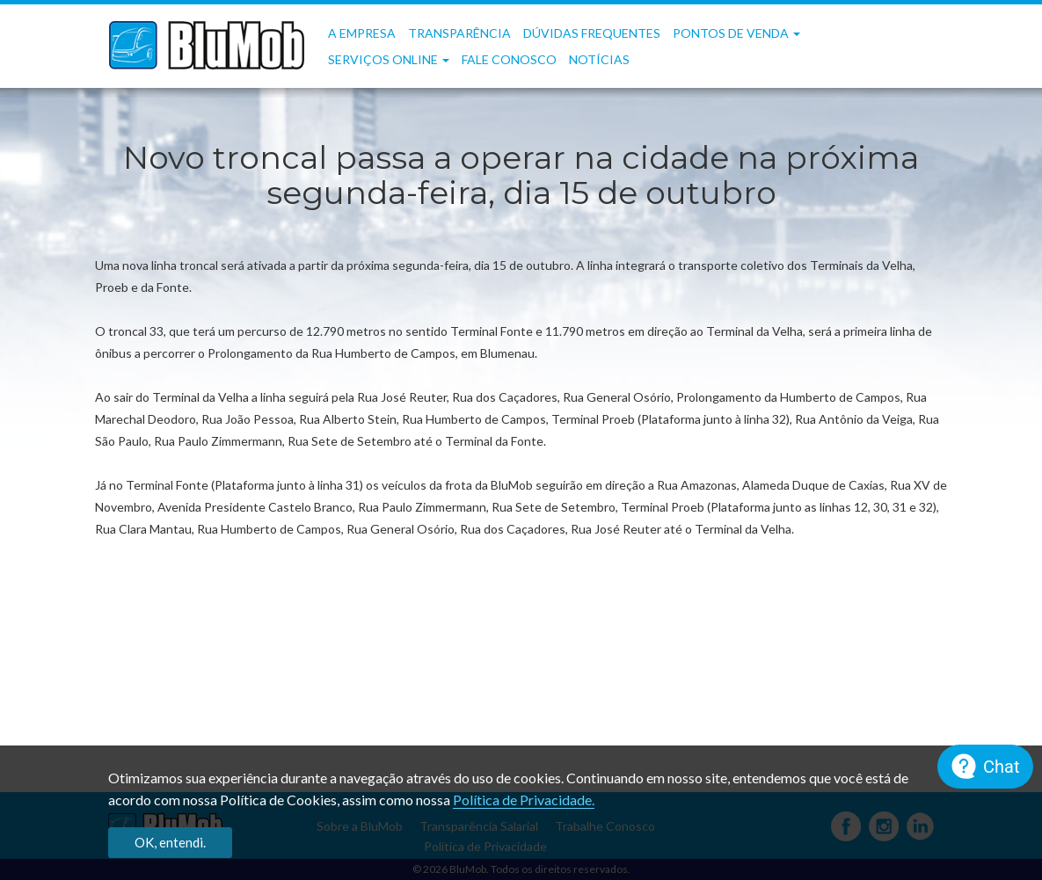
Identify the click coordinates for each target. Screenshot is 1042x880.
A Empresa (362, 32)
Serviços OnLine (388, 59)
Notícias (599, 59)
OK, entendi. (170, 842)
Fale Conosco (509, 59)
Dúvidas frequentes (591, 32)
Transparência (459, 32)
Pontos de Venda (736, 32)
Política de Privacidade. (523, 799)
